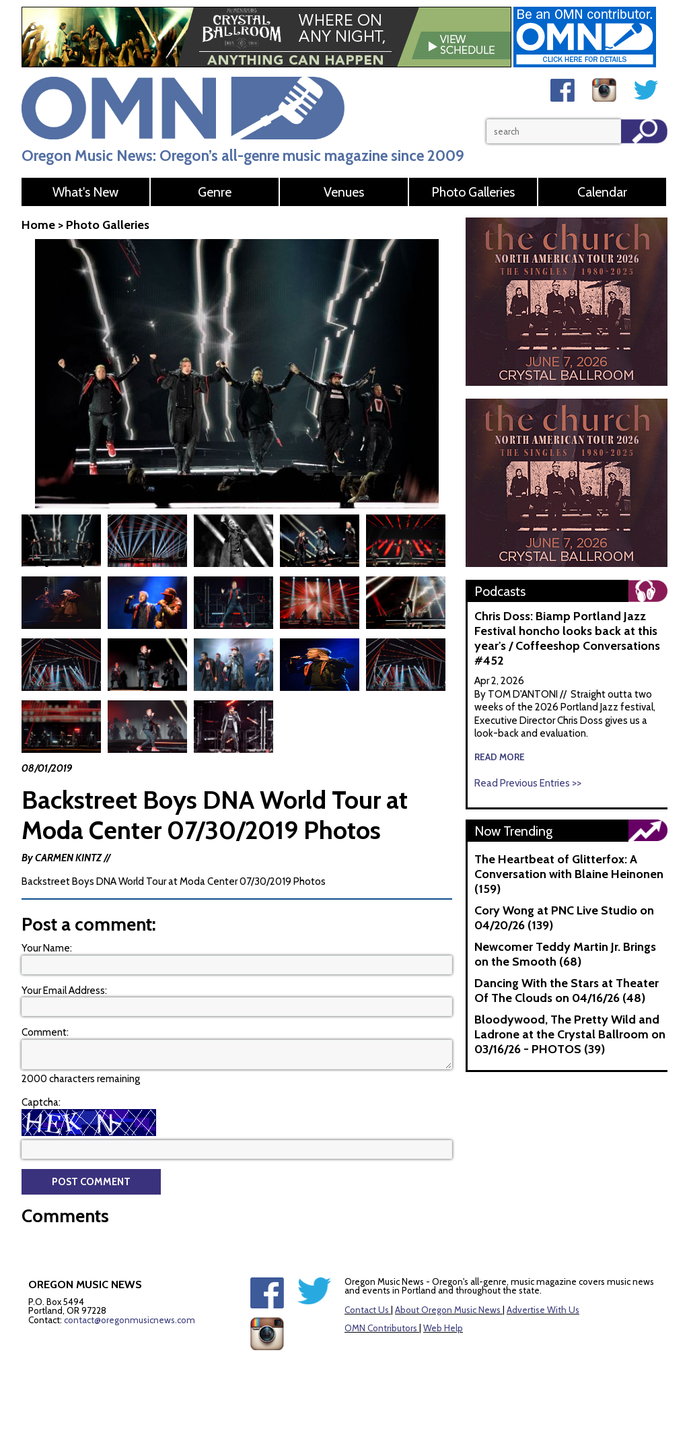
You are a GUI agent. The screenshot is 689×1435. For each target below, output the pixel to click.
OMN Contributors (380, 1326)
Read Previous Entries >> (527, 783)
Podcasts (499, 591)
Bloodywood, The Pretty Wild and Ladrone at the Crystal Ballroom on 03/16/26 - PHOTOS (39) (569, 1034)
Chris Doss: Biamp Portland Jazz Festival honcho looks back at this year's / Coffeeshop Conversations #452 (567, 638)
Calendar (602, 192)
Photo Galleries (473, 192)
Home (38, 225)
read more (499, 757)
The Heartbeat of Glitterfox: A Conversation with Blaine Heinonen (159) (568, 874)
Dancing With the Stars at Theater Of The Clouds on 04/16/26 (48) (566, 990)
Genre (214, 192)
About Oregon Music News (448, 1308)
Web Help (443, 1326)
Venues (344, 192)
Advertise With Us (543, 1308)
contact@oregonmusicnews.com (129, 1318)
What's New (85, 192)
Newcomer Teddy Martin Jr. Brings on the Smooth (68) (565, 954)
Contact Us (366, 1308)
